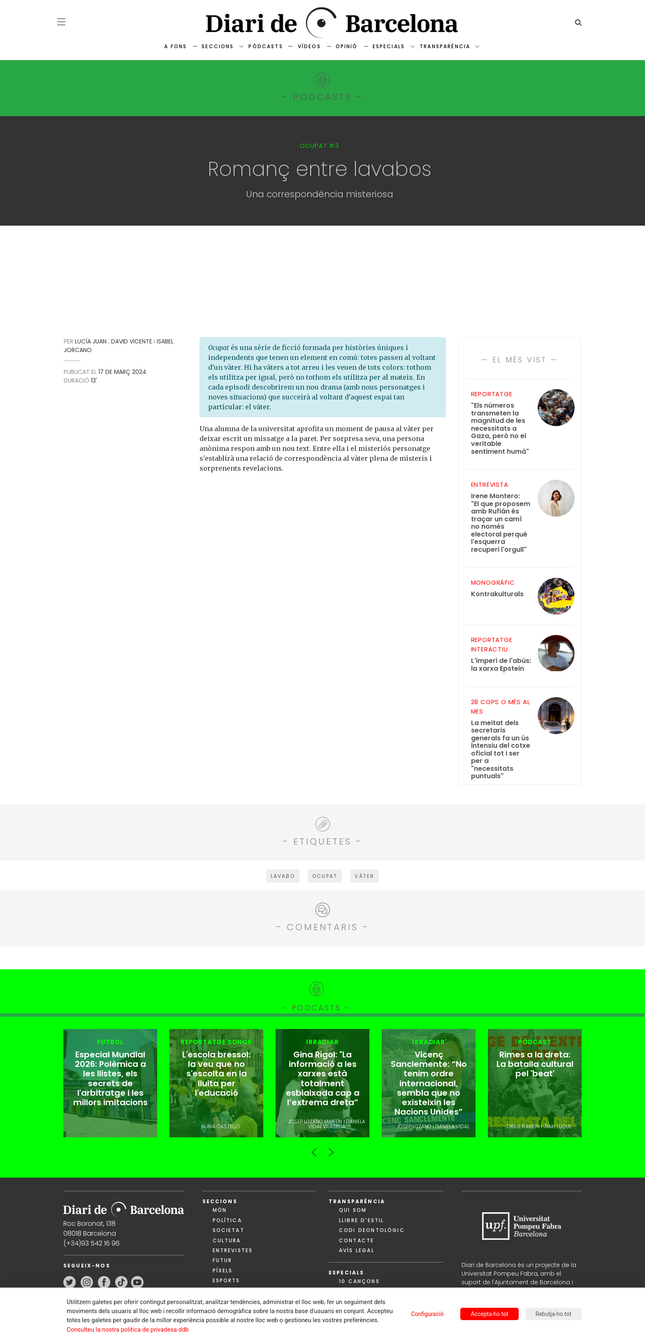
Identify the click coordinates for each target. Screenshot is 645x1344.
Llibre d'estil (361, 1221)
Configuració (427, 1314)
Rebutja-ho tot (553, 1314)
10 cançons (359, 1282)
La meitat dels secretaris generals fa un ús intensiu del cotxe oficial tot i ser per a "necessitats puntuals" (500, 749)
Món (220, 1210)
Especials (389, 46)
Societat (228, 1230)
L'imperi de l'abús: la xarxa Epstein (501, 664)
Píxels (223, 1271)
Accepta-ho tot (489, 1314)
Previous (314, 1150)
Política (227, 1221)
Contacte (356, 1241)
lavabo (283, 876)
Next (331, 1150)
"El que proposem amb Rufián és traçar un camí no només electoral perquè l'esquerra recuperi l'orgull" (501, 522)
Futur (222, 1261)
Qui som (353, 1210)
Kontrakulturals (497, 594)
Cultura (227, 1241)
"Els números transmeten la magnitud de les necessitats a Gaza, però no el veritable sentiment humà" (500, 428)
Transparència (445, 46)
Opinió (347, 46)
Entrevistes (233, 1251)
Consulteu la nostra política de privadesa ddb (128, 1329)
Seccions (218, 46)
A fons (175, 46)
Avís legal (356, 1251)
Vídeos (309, 46)
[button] (61, 22)
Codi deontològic (372, 1230)
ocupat (324, 876)
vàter (364, 876)
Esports (226, 1281)
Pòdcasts (265, 46)
